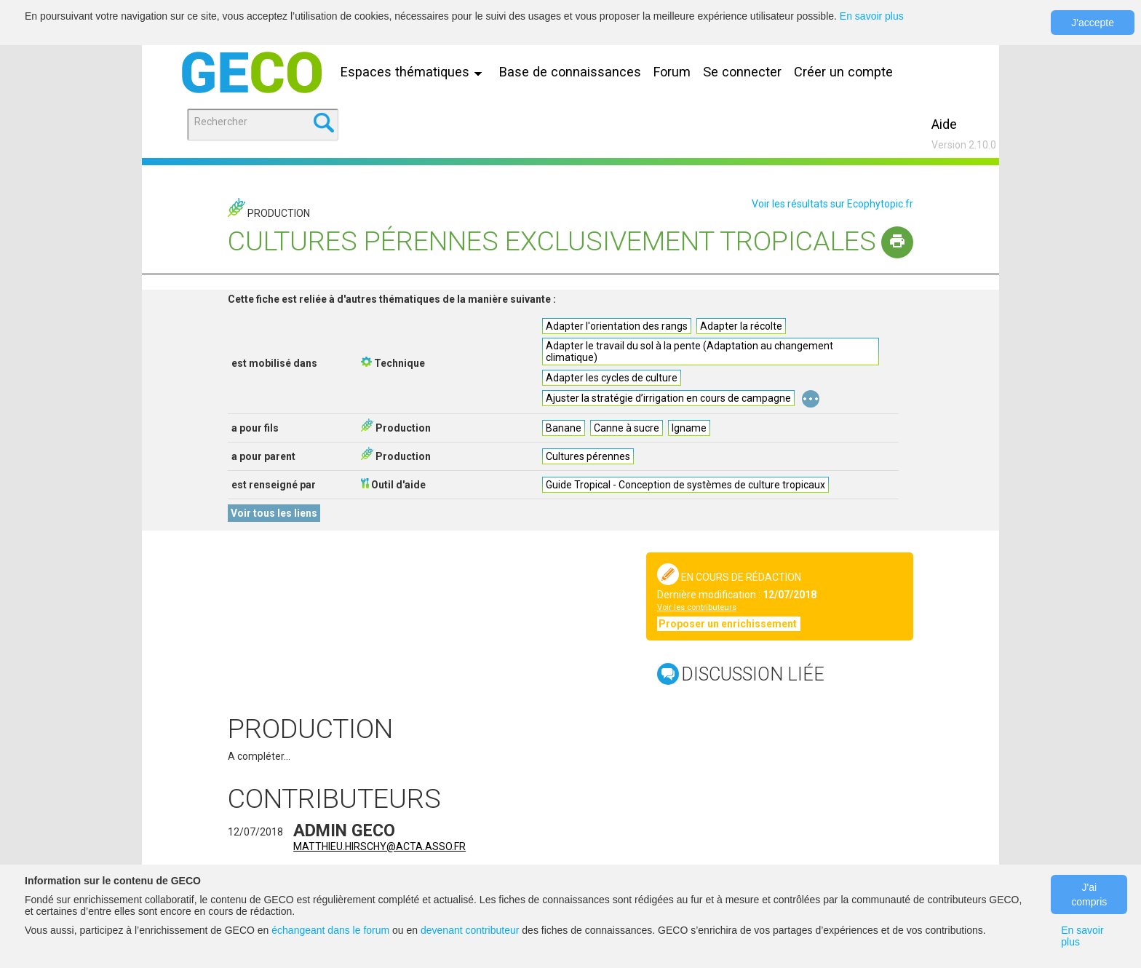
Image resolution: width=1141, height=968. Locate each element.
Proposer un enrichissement (729, 624)
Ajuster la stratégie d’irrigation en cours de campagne (668, 398)
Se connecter (742, 71)
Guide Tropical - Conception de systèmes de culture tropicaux (685, 485)
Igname (689, 428)
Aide (944, 124)
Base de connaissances (570, 71)
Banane (563, 428)
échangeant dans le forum (330, 930)
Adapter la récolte (741, 326)
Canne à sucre (626, 428)
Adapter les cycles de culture (611, 378)
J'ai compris (1089, 894)
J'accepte (1092, 22)
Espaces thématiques (415, 71)
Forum (672, 71)
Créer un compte (843, 71)
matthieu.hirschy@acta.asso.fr (379, 846)
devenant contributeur (470, 930)
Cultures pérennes (588, 456)
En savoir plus (872, 16)
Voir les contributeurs (696, 607)
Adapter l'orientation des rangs (617, 326)
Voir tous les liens (274, 513)
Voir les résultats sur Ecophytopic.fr (832, 204)
